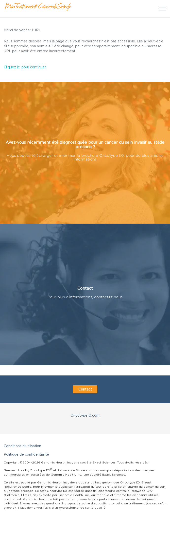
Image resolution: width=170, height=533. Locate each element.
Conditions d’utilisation (22, 446)
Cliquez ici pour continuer (25, 67)
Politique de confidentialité (26, 454)
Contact (85, 389)
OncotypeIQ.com (85, 415)
